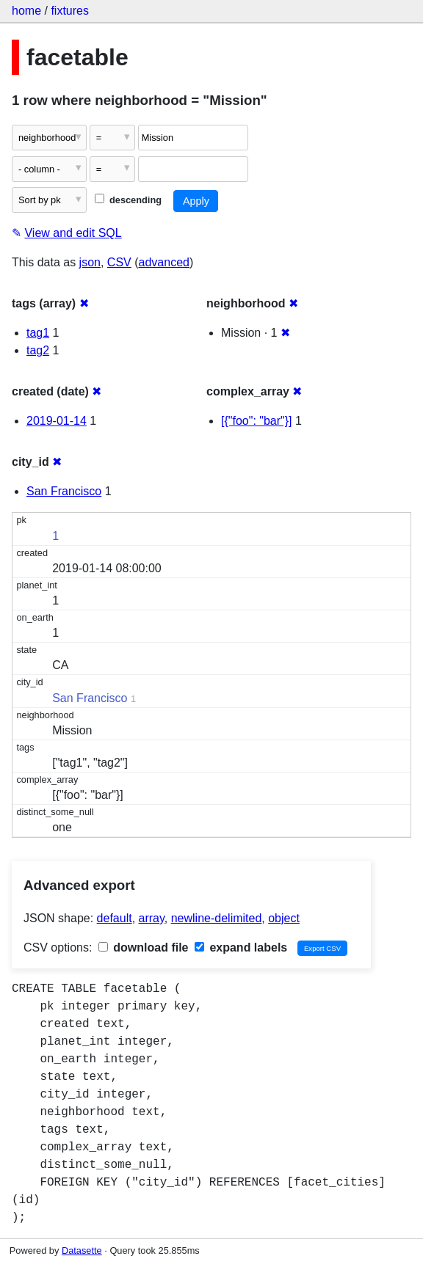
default (114, 918)
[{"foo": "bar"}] (256, 421)
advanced (164, 262)
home (26, 10)
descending (128, 199)
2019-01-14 (56, 421)
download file (143, 947)
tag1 (37, 332)
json (90, 262)
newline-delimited (216, 918)
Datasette (82, 1250)
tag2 (37, 350)
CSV (119, 262)
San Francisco (63, 491)
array (151, 918)
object (284, 918)
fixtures (70, 10)
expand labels (241, 947)
